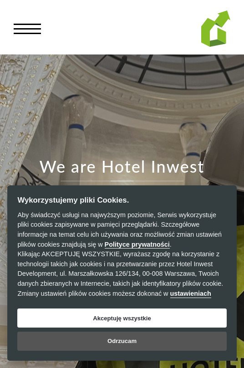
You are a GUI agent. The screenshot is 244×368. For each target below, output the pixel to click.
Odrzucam (122, 341)
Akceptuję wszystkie (122, 318)
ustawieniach (190, 293)
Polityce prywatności (137, 244)
